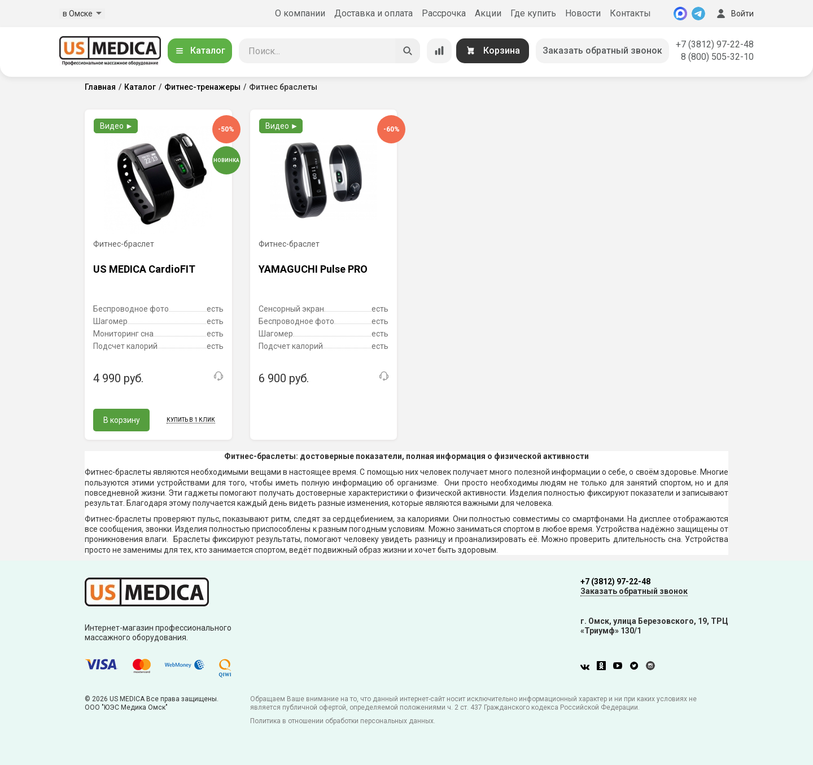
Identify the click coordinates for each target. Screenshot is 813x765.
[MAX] (680, 13)
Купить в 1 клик (191, 420)
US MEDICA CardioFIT (144, 269)
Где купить (533, 13)
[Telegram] (698, 13)
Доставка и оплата (373, 13)
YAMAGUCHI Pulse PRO (313, 269)
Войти (734, 13)
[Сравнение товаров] (439, 50)
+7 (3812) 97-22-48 (715, 44)
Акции (488, 13)
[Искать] (407, 50)
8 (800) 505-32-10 (717, 56)
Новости (583, 13)
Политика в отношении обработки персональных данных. (342, 721)
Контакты (630, 13)
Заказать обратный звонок (602, 50)
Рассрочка (444, 13)
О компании (300, 13)
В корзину (121, 420)
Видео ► (116, 125)
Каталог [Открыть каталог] (199, 50)
